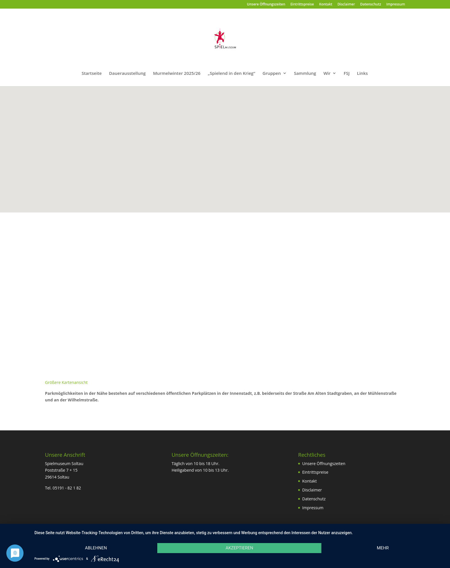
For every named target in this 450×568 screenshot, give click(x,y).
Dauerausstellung (127, 73)
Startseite (92, 73)
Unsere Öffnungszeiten (266, 5)
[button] (227, 143)
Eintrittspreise (302, 5)
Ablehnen (96, 548)
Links (362, 73)
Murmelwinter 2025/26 (176, 73)
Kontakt (325, 5)
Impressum (395, 5)
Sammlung (305, 73)
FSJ (347, 73)
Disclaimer (346, 5)
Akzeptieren (239, 548)
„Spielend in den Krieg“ (231, 73)
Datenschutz (370, 5)
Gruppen (272, 73)
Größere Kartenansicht (66, 382)
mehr (383, 548)
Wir (327, 73)
